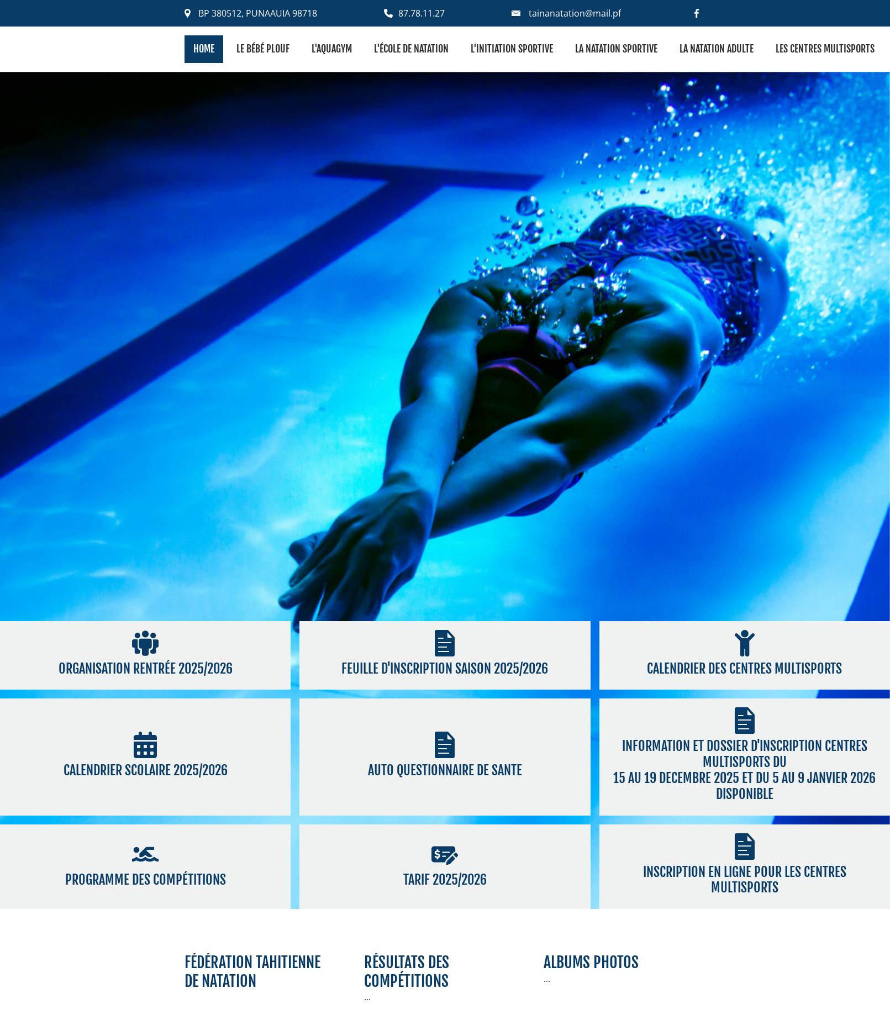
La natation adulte (717, 49)
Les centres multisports (825, 49)
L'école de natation (411, 49)
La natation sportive (616, 49)
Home (203, 49)
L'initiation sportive (512, 49)
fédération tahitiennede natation (252, 972)
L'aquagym (332, 49)
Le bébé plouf (262, 49)
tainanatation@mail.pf (575, 13)
